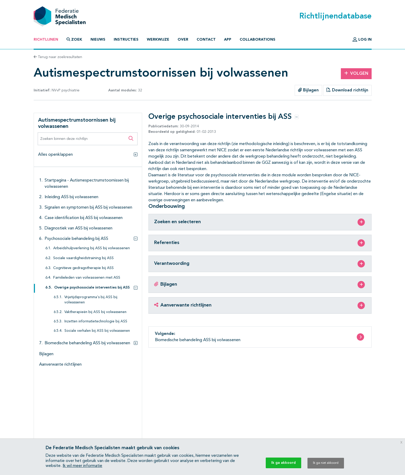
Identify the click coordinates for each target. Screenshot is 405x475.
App (227, 39)
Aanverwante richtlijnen (60, 364)
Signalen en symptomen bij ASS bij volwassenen (88, 207)
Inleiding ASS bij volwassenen (71, 197)
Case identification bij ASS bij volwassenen (84, 218)
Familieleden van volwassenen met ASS (86, 278)
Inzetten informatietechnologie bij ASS (95, 321)
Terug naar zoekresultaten (58, 57)
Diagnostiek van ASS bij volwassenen (78, 228)
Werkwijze (158, 39)
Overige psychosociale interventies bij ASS (92, 288)
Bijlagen (308, 90)
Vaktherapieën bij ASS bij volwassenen (95, 312)
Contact (206, 39)
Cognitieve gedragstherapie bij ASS (83, 268)
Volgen (356, 73)
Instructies (126, 39)
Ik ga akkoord (283, 463)
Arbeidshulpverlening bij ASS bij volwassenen (91, 248)
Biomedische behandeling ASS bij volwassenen (87, 343)
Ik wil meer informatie (82, 466)
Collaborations (257, 39)
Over (183, 39)
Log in (362, 39)
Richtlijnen (46, 39)
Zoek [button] (74, 39)
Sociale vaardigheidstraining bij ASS (83, 258)
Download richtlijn (347, 90)
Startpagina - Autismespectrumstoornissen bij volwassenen (87, 183)
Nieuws (97, 39)
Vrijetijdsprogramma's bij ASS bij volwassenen (90, 300)
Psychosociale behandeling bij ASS (76, 239)
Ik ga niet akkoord (325, 463)
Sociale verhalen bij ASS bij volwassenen (97, 331)
